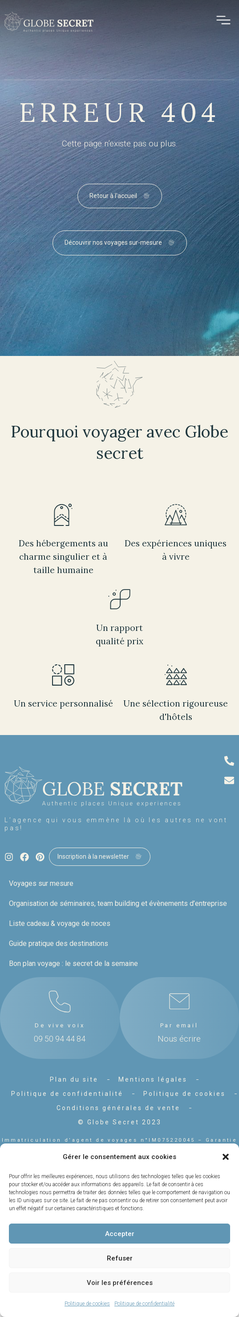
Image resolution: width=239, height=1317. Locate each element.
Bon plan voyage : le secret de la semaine (73, 963)
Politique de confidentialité (144, 1304)
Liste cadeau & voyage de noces (59, 923)
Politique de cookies (87, 1304)
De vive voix (60, 1025)
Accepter (119, 1234)
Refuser (120, 1258)
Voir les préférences (120, 1283)
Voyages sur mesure (41, 883)
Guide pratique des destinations (58, 943)
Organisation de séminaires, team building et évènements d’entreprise (118, 903)
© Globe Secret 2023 (120, 1122)
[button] (225, 1156)
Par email (179, 1025)
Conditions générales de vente (118, 1107)
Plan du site (74, 1079)
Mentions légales (152, 1079)
